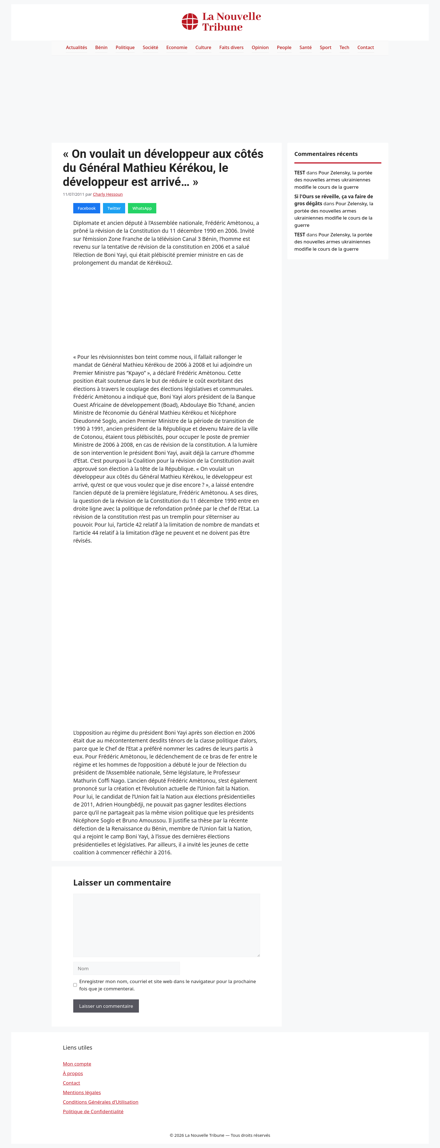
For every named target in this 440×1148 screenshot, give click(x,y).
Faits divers (231, 47)
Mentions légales (82, 1092)
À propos (73, 1073)
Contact (366, 47)
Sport (325, 47)
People (284, 47)
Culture (203, 47)
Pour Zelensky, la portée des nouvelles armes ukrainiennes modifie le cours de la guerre (333, 179)
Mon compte (77, 1064)
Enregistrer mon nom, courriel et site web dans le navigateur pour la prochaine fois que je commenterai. (167, 985)
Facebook (87, 208)
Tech (344, 47)
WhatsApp (142, 208)
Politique (125, 47)
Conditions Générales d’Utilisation (100, 1102)
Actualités (76, 47)
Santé (306, 47)
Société (150, 47)
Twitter (114, 208)
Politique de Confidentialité (93, 1111)
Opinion (260, 47)
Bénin (101, 47)
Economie (176, 47)
